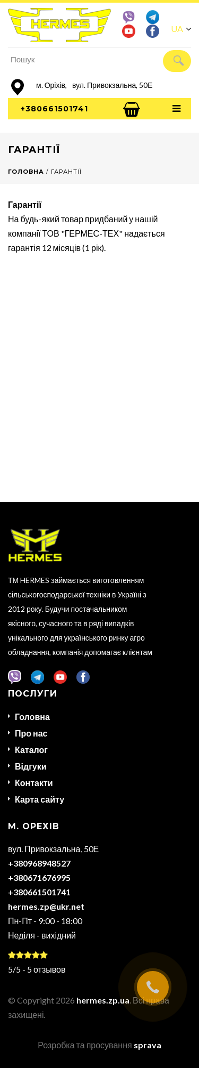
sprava (147, 1045)
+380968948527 (39, 863)
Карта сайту (39, 799)
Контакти (34, 783)
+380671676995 (39, 877)
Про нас (31, 733)
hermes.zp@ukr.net (46, 906)
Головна (32, 716)
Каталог (31, 750)
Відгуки (31, 766)
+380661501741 (54, 109)
